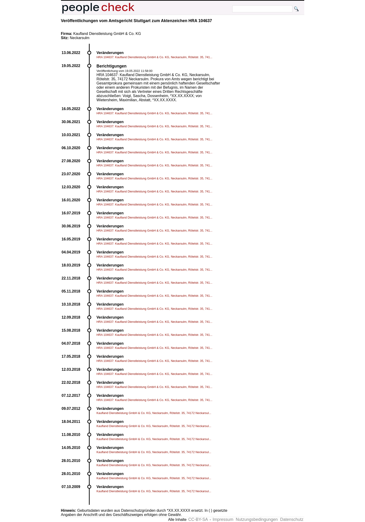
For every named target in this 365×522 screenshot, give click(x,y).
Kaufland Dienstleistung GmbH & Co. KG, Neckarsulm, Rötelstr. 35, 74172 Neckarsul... (154, 413)
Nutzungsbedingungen (257, 519)
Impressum (223, 519)
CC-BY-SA (198, 519)
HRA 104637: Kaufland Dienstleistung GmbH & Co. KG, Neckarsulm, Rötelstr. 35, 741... (155, 57)
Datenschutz (291, 519)
